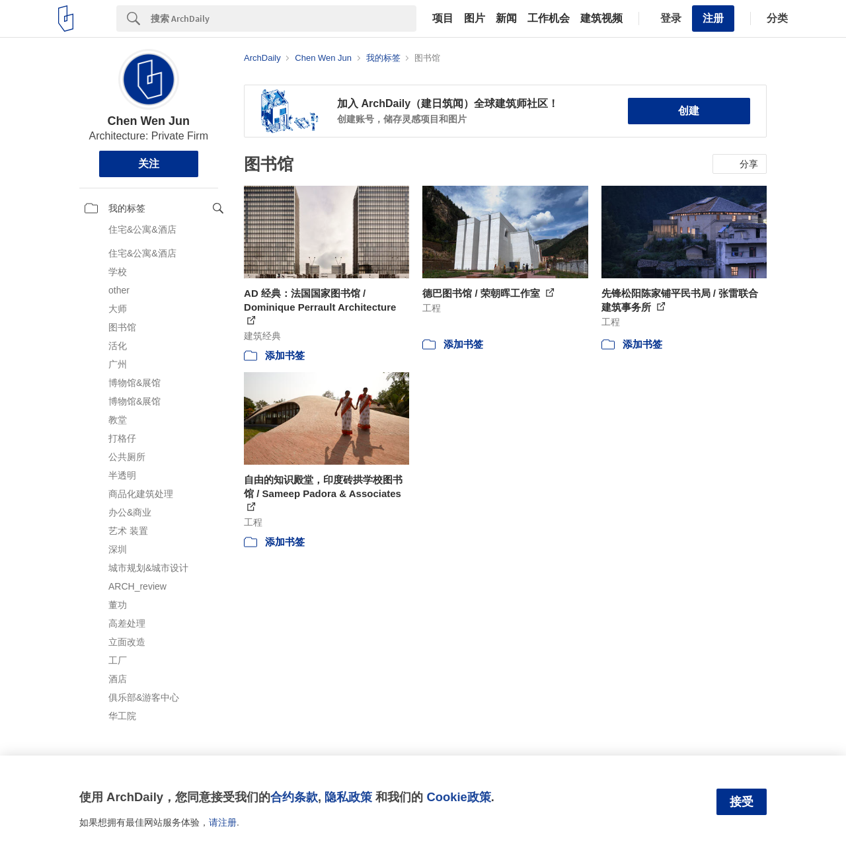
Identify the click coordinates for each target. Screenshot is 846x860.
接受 (741, 801)
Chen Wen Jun (148, 121)
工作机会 (548, 18)
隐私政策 (348, 797)
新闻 (506, 18)
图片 (474, 18)
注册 (713, 18)
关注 (148, 163)
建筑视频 (601, 18)
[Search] (283, 18)
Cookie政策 (458, 797)
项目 (442, 18)
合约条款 (294, 797)
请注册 (223, 822)
